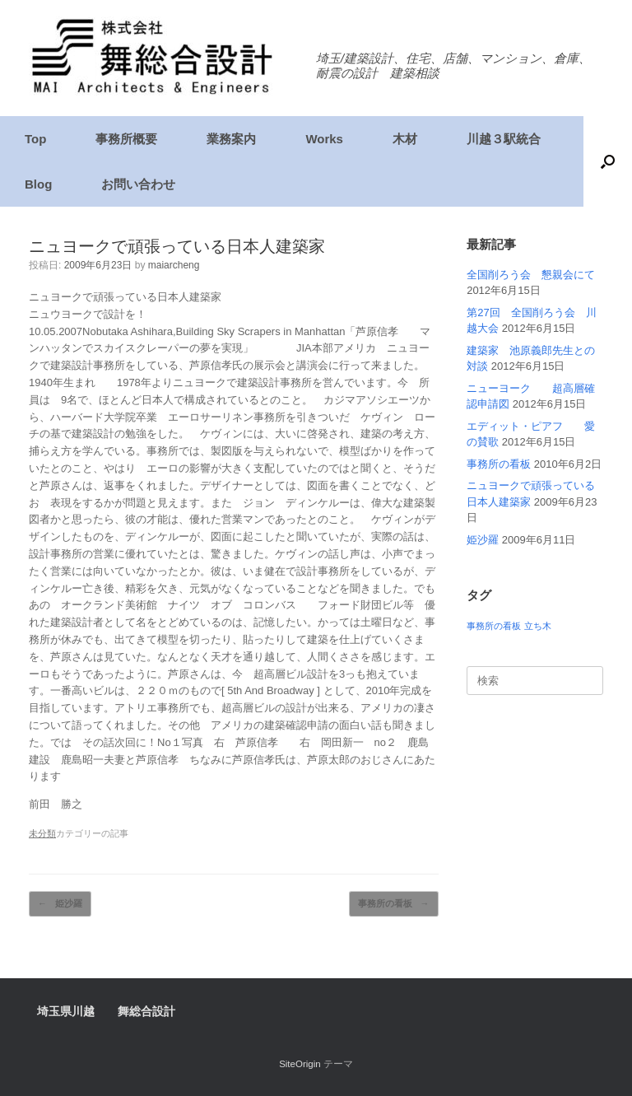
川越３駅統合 (504, 139)
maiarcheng (174, 265)
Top (35, 139)
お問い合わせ (138, 184)
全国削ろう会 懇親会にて (531, 274)
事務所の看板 (394, 904)
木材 (405, 139)
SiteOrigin (300, 1064)
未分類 (42, 833)
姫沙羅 (60, 904)
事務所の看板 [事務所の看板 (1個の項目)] (494, 626)
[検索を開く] (607, 161)
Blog (38, 184)
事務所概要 (126, 139)
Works (324, 139)
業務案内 (231, 139)
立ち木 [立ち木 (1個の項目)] (537, 626)
